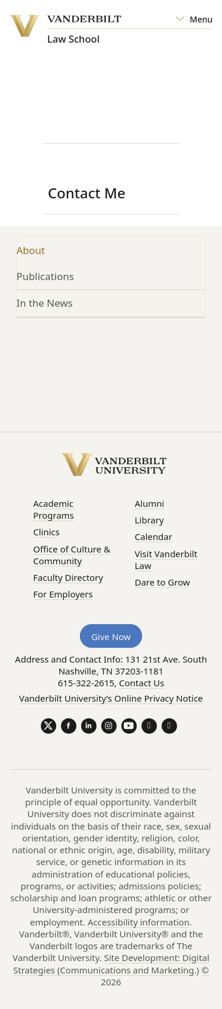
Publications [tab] (45, 276)
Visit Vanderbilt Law (166, 559)
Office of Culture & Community (71, 555)
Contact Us (141, 683)
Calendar (153, 536)
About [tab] (31, 250)
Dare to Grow (162, 582)
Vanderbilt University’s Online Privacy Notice (111, 698)
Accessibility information (138, 922)
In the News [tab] (45, 303)
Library (149, 520)
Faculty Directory (68, 577)
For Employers (63, 594)
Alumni (150, 503)
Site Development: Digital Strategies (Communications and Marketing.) (111, 963)
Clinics (46, 532)
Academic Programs (53, 509)
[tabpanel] (111, 366)
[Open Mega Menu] (194, 19)
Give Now (111, 636)
